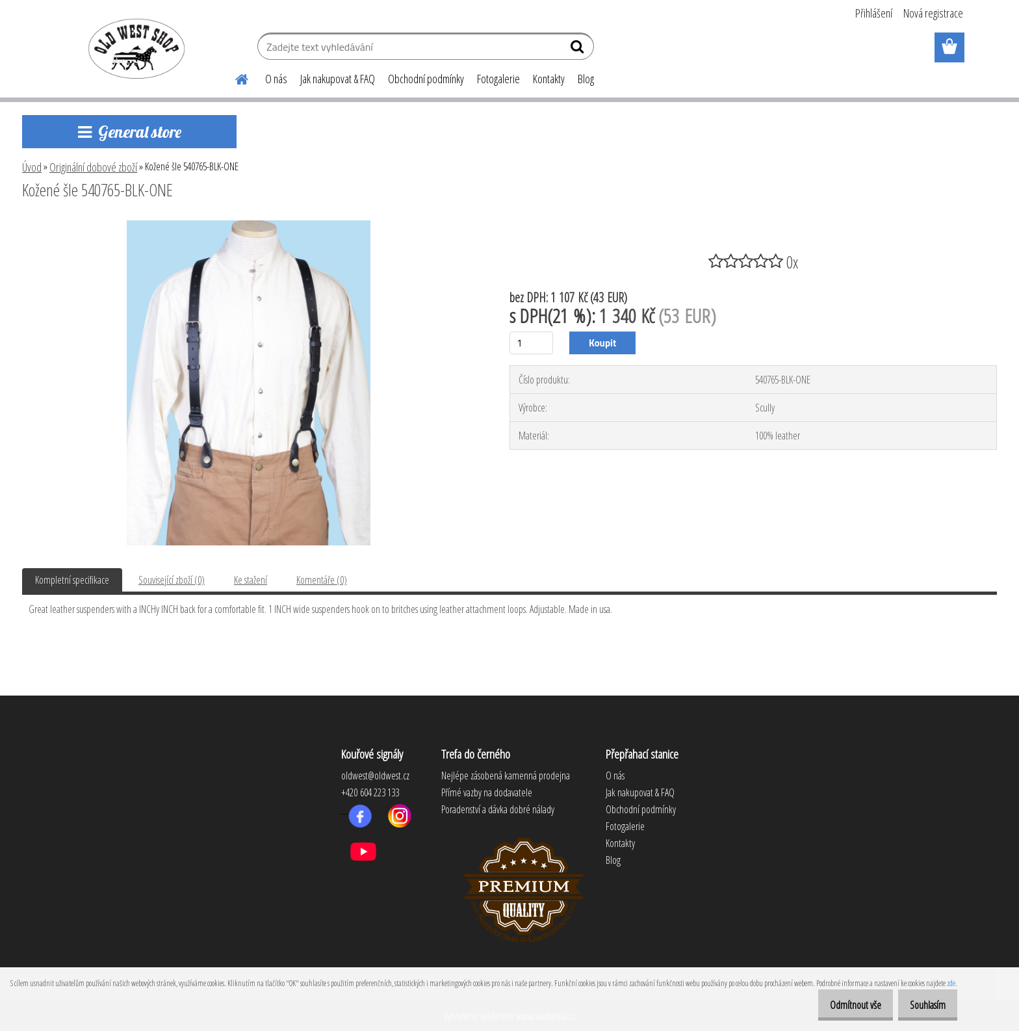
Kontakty (549, 78)
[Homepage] (234, 77)
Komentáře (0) (321, 580)
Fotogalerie (498, 78)
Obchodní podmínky (426, 78)
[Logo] (134, 48)
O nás (276, 78)
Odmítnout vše (842, 1005)
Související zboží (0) (171, 580)
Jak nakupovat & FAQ (337, 78)
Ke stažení (250, 580)
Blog (586, 78)
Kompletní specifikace (72, 580)
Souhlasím (923, 1005)
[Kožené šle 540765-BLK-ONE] (248, 225)
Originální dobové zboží (93, 167)
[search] (578, 49)
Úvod (32, 167)
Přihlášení (873, 13)
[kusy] (531, 343)
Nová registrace (933, 13)
